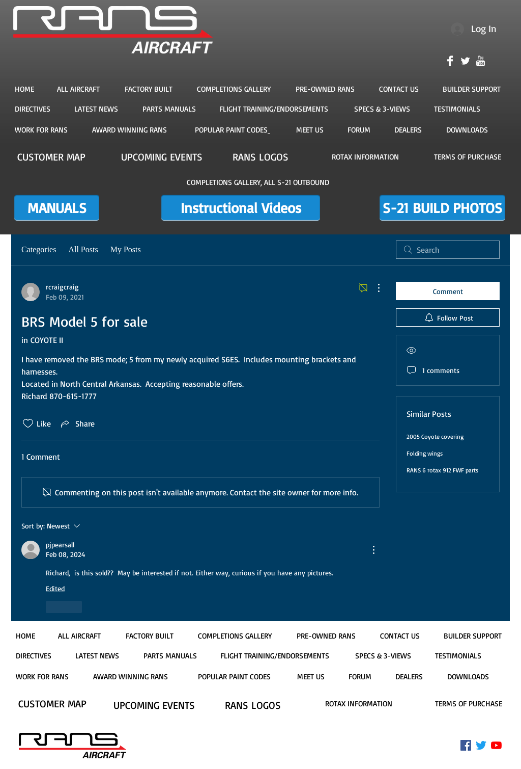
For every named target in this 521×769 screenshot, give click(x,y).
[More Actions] (373, 288)
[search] (448, 250)
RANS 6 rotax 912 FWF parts (442, 470)
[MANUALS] (56, 208)
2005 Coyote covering (435, 436)
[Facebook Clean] (450, 61)
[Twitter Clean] (465, 61)
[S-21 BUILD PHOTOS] (442, 208)
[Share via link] (77, 423)
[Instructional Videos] (240, 208)
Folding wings (425, 453)
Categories (38, 249)
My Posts (125, 249)
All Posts (83, 249)
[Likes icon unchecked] (28, 423)
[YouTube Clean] (480, 61)
